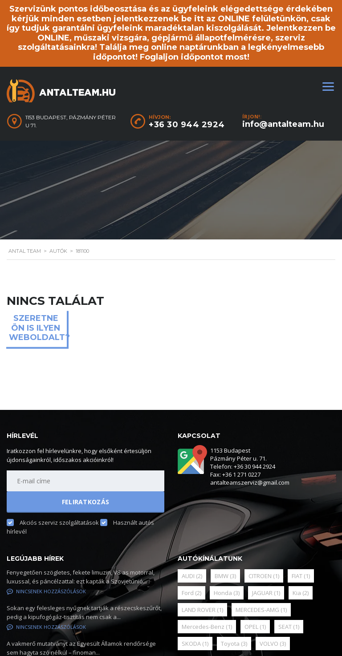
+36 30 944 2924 (187, 125)
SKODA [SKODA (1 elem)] (195, 644)
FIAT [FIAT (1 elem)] (301, 576)
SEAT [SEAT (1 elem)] (288, 627)
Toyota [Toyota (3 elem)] (234, 644)
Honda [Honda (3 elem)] (227, 593)
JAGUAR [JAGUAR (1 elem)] (266, 593)
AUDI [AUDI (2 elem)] (192, 576)
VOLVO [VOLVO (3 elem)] (273, 644)
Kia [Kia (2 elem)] (301, 593)
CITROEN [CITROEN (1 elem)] (263, 576)
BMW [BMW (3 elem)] (225, 576)
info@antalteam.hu (283, 124)
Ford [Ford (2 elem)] (191, 593)
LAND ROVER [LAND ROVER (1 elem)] (202, 610)
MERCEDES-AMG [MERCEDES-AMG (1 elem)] (261, 610)
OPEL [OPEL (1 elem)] (255, 627)
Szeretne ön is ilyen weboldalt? (38, 327)
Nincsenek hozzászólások (46, 591)
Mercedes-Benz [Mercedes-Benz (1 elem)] (207, 627)
